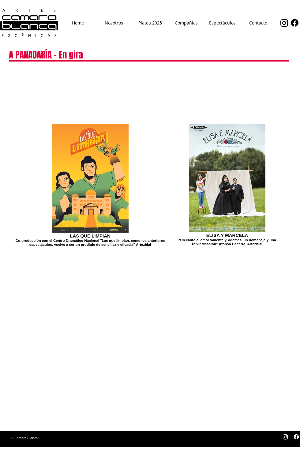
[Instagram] (284, 23)
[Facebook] (295, 23)
